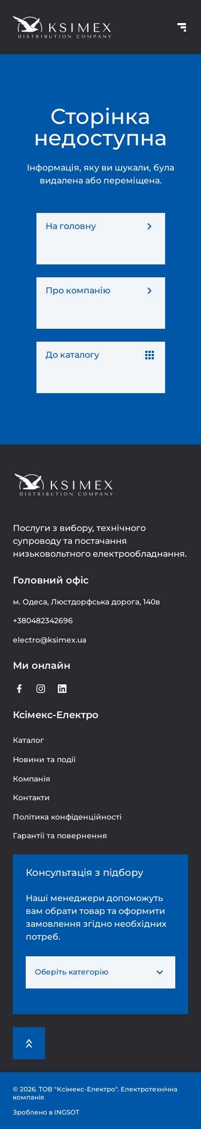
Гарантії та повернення (60, 835)
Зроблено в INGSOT (46, 1112)
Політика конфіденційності (67, 817)
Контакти (31, 797)
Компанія (31, 779)
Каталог (28, 740)
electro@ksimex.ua (49, 640)
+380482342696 (43, 620)
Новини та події (44, 759)
